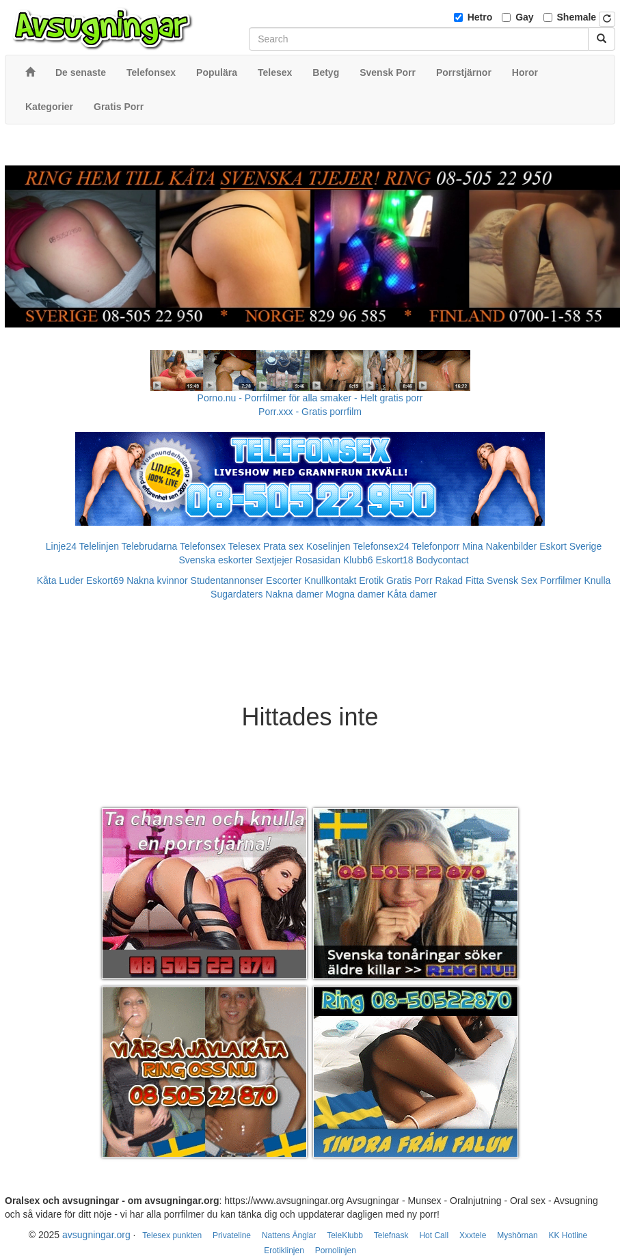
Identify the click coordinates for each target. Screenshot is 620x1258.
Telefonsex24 (381, 546)
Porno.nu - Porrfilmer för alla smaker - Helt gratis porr (310, 397)
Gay (524, 17)
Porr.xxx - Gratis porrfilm (310, 411)
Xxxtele (472, 1235)
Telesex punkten (172, 1235)
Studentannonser (227, 580)
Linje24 (61, 546)
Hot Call (433, 1235)
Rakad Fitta (460, 580)
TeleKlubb (345, 1235)
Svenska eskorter (215, 559)
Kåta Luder (60, 580)
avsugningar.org (96, 1234)
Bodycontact (442, 559)
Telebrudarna (150, 546)
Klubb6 (358, 559)
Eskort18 (394, 559)
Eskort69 (105, 580)
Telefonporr (435, 546)
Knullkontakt (330, 580)
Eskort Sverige (570, 546)
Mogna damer (354, 594)
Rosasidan (317, 559)
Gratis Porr (409, 580)
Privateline (232, 1235)
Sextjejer (273, 559)
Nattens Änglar (289, 1235)
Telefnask (391, 1235)
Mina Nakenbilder (499, 546)
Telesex (244, 546)
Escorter (283, 580)
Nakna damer (294, 594)
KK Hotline (567, 1235)
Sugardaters (236, 594)
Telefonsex (203, 546)
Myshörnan (517, 1235)
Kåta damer (412, 594)
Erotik (371, 580)
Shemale (577, 17)
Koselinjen (328, 546)
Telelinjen (99, 546)
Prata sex (283, 546)
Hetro (480, 17)
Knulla (597, 580)
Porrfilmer (561, 580)
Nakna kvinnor (157, 580)
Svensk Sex (512, 580)
